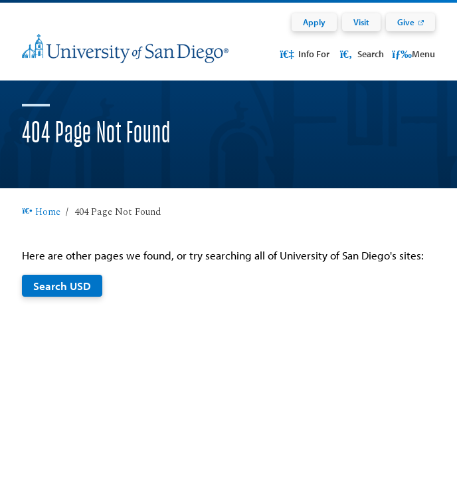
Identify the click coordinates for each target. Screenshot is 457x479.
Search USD (62, 302)
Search (360, 53)
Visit (361, 22)
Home (41, 228)
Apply (314, 22)
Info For (304, 53)
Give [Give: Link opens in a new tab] (405, 22)
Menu (413, 53)
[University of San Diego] (125, 57)
